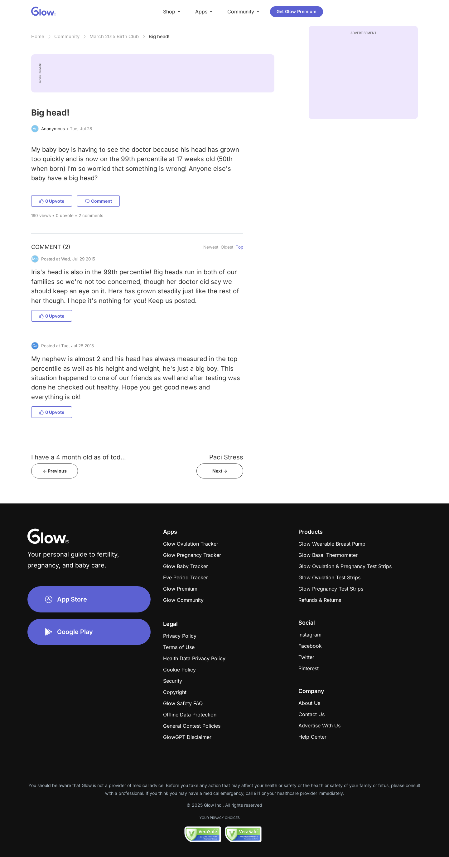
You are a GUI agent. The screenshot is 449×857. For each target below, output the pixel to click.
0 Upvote (51, 201)
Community (67, 36)
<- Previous (55, 470)
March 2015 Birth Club (114, 36)
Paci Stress (226, 457)
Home (37, 36)
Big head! (159, 36)
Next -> (219, 470)
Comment (98, 201)
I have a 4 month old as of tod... (78, 457)
